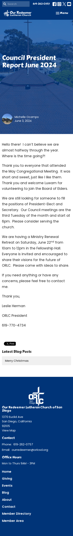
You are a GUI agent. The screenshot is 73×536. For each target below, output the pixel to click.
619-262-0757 (41, 4)
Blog (5, 492)
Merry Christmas (17, 361)
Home (6, 471)
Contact (8, 506)
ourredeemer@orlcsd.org (30, 450)
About (7, 499)
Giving (7, 478)
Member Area (13, 521)
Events (7, 485)
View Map (9, 430)
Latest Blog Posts (17, 351)
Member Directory (16, 513)
